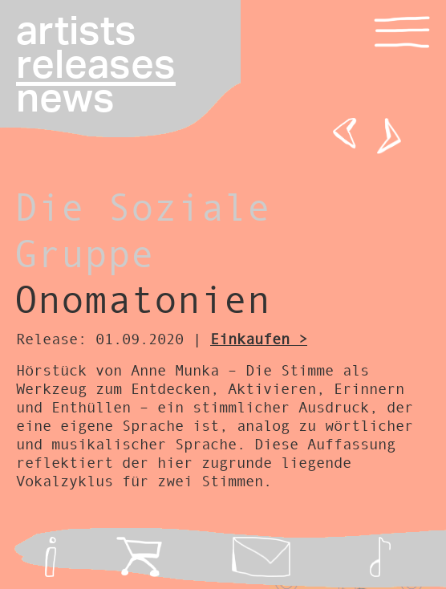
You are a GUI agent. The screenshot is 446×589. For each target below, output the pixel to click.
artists (76, 32)
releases (96, 66)
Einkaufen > (258, 339)
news (65, 99)
